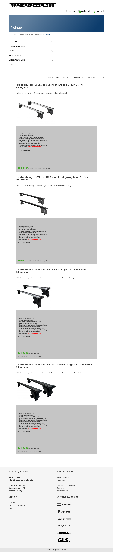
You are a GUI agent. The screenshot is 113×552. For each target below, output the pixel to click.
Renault (38, 34)
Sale (10, 508)
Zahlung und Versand (66, 485)
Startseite (13, 34)
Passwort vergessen (17, 505)
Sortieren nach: (78, 77)
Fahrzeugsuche (26, 34)
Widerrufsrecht (63, 477)
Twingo (47, 34)
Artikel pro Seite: (53, 77)
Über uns (60, 488)
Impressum (61, 480)
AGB (58, 482)
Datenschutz (62, 490)
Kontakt (12, 503)
